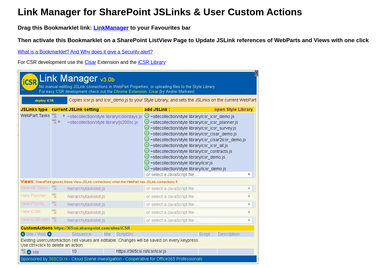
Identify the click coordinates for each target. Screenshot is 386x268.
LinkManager (110, 27)
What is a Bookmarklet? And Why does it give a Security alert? (85, 51)
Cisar (90, 62)
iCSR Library (152, 62)
